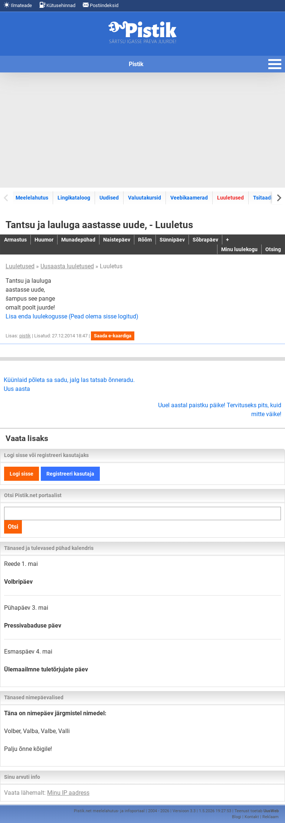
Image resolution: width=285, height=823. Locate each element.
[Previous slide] (6, 197)
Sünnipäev (172, 240)
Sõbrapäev (205, 240)
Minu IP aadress (68, 792)
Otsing (273, 249)
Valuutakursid (144, 198)
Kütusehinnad (57, 5)
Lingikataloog (74, 198)
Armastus (15, 240)
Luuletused (230, 198)
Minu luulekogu (239, 249)
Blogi (236, 816)
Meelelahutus (32, 198)
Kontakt (252, 816)
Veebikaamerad (189, 198)
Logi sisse (21, 474)
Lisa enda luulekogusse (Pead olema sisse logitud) (72, 316)
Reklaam (270, 816)
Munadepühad (78, 240)
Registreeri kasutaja (70, 474)
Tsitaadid (264, 198)
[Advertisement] (142, 130)
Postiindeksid (100, 5)
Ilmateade (18, 5)
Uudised (109, 198)
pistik (25, 335)
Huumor (44, 240)
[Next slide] (278, 197)
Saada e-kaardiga (112, 335)
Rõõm (145, 240)
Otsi (13, 526)
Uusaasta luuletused (67, 266)
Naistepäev (116, 240)
